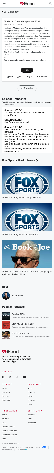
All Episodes (11, 11)
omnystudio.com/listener (19, 60)
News (30, 388)
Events (30, 396)
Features (31, 392)
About (4, 415)
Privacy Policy (15, 447)
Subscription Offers (9, 435)
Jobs (4, 439)
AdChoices (21, 450)
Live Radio (6, 392)
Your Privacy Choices (35, 447)
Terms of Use (7, 450)
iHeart (4, 388)
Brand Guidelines (8, 427)
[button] (10, 76)
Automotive (32, 415)
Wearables (32, 423)
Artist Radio (6, 400)
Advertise (5, 419)
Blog (3, 423)
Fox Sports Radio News (20, 160)
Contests (31, 400)
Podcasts (5, 396)
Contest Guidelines (9, 431)
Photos (30, 404)
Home (30, 419)
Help (4, 447)
